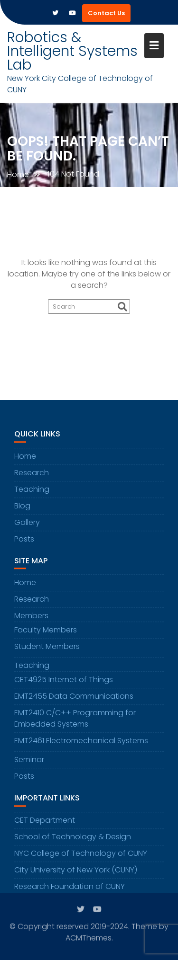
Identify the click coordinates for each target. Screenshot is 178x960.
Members (31, 622)
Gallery (27, 528)
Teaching (31, 495)
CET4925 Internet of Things (63, 686)
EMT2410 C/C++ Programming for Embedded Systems (75, 725)
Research (31, 478)
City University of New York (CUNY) (75, 876)
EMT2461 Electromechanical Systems (81, 747)
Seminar (29, 766)
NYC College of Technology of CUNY (80, 859)
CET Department (44, 826)
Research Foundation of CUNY (69, 892)
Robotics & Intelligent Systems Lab (72, 51)
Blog (22, 512)
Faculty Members (45, 636)
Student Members (47, 653)
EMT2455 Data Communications (73, 702)
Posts (24, 545)
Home (25, 462)
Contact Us (106, 13)
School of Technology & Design (72, 842)
